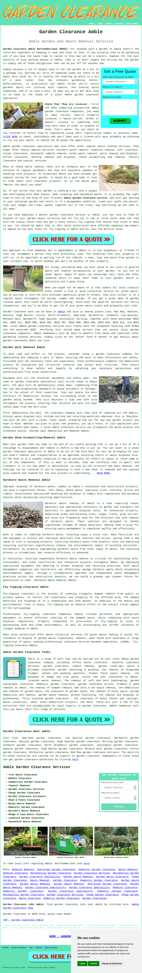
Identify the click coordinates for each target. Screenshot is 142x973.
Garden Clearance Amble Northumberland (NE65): (36, 49)
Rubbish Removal (23, 869)
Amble (61, 311)
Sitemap (5, 947)
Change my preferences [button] (112, 963)
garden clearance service (67, 214)
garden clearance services (46, 326)
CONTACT (119, 24)
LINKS (100, 24)
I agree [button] (82, 963)
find (14, 738)
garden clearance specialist (22, 451)
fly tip (12, 140)
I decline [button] (93, 963)
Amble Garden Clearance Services (36, 767)
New (31, 947)
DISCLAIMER (132, 24)
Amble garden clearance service (85, 198)
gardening (132, 52)
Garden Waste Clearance (112, 876)
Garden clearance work (18, 311)
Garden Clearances (94, 898)
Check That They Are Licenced (66, 104)
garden (103, 49)
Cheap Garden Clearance (102, 894)
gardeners (39, 170)
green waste (84, 305)
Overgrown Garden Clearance (56, 869)
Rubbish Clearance (15, 873)
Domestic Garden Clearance (96, 869)
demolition (132, 361)
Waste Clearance (30, 898)
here (75, 759)
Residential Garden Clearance (51, 873)
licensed (50, 118)
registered (57, 133)
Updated (38, 947)
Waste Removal (127, 869)
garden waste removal (53, 695)
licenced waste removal (44, 680)
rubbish (77, 257)
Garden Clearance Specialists (39, 876)
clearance (40, 181)
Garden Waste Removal (78, 876)
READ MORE (103, 473)
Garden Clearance (65, 880)
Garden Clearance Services (92, 873)
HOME (91, 24)
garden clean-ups (110, 666)
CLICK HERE (10, 136)
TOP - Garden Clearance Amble (23, 920)
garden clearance (87, 94)
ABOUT (109, 24)
